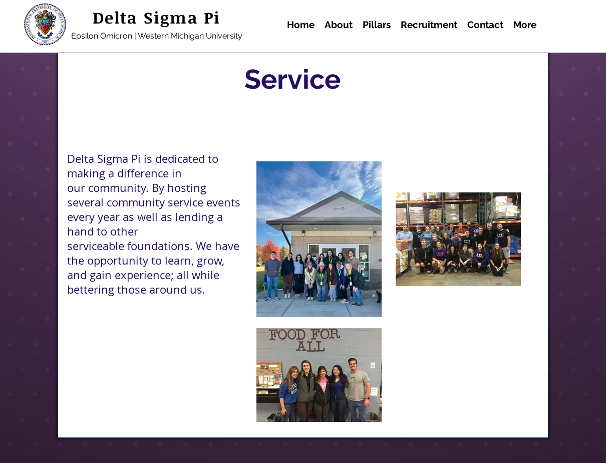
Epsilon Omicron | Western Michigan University (156, 36)
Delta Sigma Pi (157, 17)
